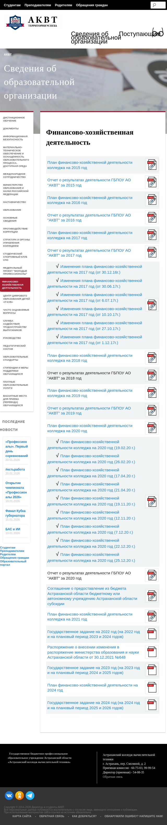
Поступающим (140, 34)
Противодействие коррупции (15, 230)
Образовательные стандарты (15, 358)
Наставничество (14, 202)
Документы (11, 128)
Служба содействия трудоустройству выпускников (15, 326)
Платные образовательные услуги (15, 385)
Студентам (12, 5)
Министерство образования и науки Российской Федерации (15, 190)
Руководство (12, 338)
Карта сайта (22, 816)
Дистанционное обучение (14, 119)
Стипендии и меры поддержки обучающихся (15, 370)
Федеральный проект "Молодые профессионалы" (15, 271)
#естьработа (15, 469)
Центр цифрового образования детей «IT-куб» (16, 298)
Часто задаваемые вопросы (16, 311)
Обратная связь (113, 777)
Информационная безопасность (15, 138)
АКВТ (8, 54)
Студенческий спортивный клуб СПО (15, 256)
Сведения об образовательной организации (95, 38)
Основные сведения (10, 219)
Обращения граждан (92, 5)
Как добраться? (84, 816)
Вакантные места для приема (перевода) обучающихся (15, 401)
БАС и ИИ (12, 529)
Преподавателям (38, 5)
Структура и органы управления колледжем (16, 242)
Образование (12, 210)
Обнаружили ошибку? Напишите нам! (133, 816)
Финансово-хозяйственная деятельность (12, 284)
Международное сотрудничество (14, 175)
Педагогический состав (14, 347)
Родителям (63, 5)
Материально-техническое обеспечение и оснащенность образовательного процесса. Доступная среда (16, 156)
